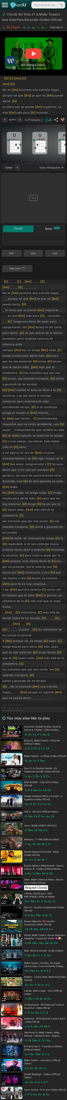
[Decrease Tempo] (5, 119)
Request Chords (36, 887)
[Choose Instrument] (17, 167)
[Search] (61, 5)
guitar (8, 167)
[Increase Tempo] (20, 119)
